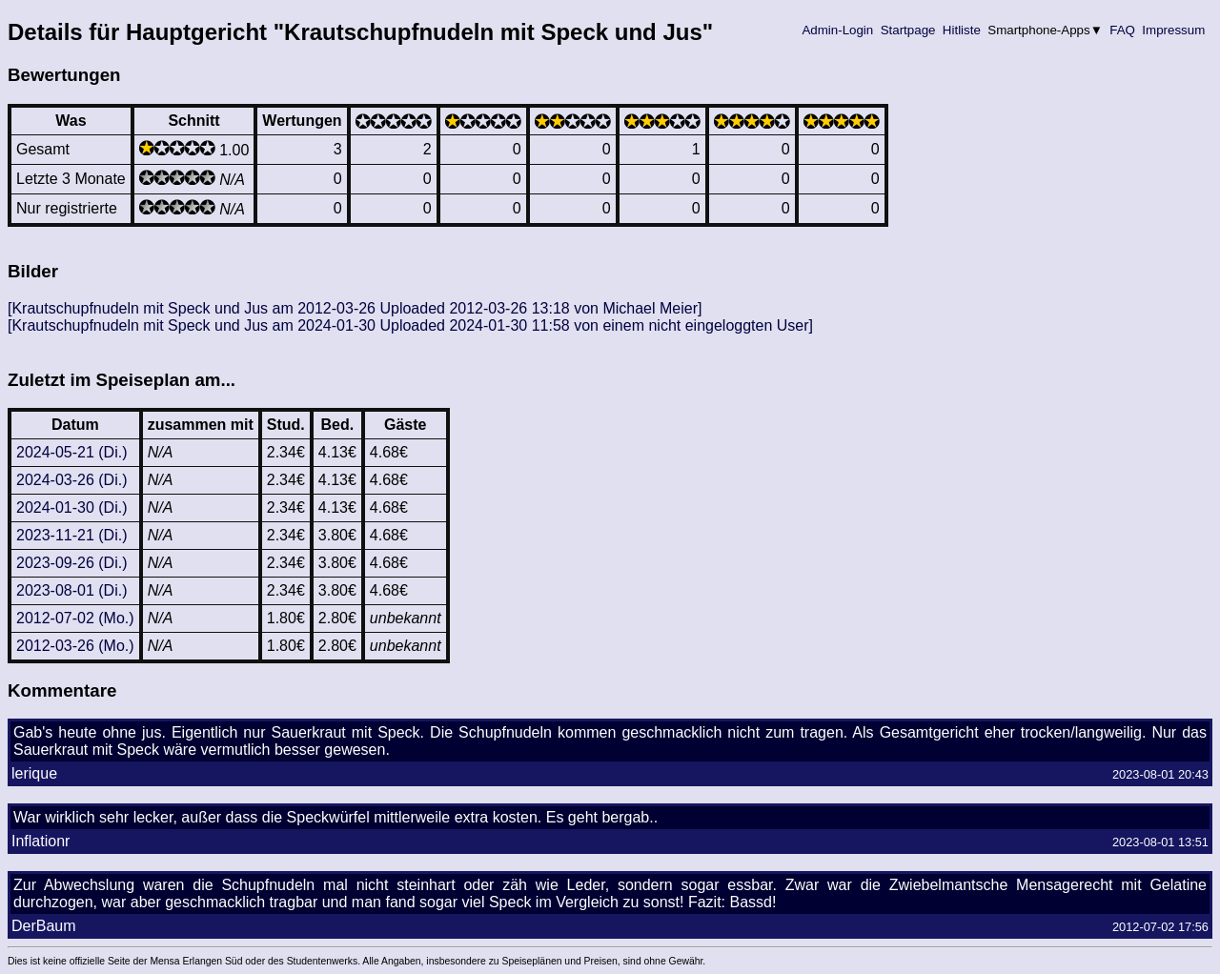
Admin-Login (838, 30)
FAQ (1123, 30)
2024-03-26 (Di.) (72, 480)
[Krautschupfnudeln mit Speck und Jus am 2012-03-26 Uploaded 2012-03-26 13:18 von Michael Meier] (355, 308)
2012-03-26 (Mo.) (75, 646)
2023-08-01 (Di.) (72, 590)
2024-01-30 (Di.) (72, 507)
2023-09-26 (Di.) (72, 563)
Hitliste (961, 30)
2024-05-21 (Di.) (72, 452)
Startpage (908, 30)
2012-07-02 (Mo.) (75, 618)
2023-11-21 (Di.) (72, 535)
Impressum (1174, 30)
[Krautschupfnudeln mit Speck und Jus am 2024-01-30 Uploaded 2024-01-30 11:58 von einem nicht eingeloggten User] (410, 325)
